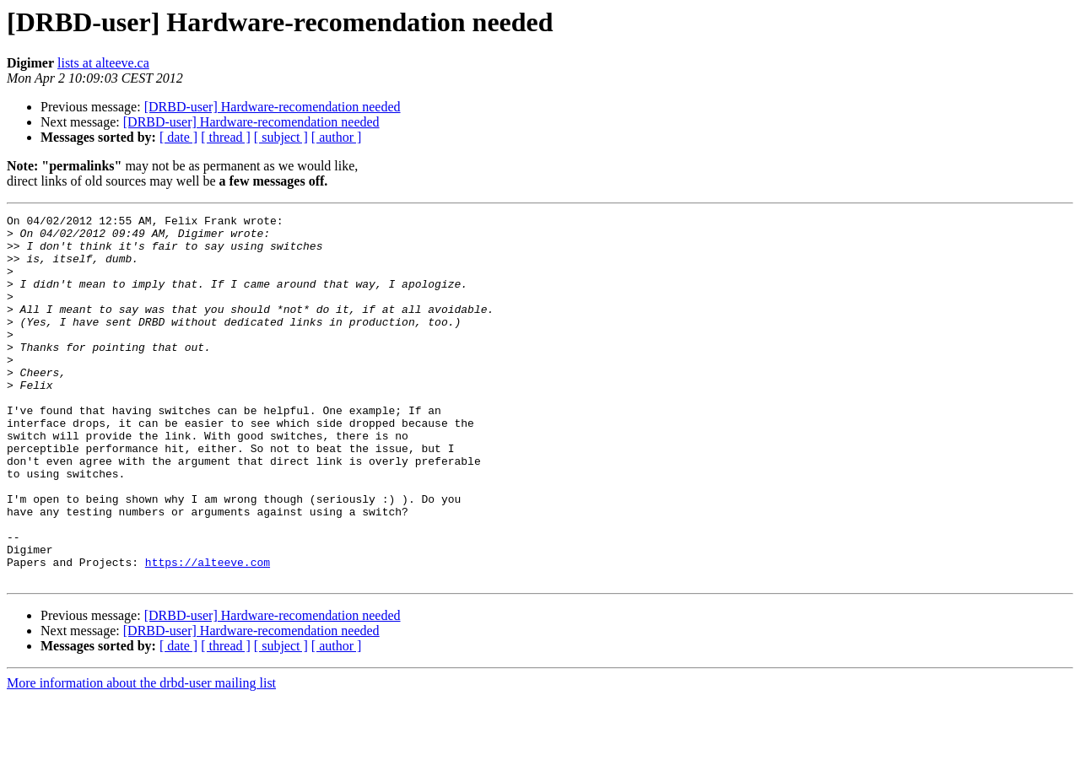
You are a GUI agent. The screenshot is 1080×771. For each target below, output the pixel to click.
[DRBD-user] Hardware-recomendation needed (272, 107)
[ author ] (336, 137)
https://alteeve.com (207, 632)
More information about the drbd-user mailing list (141, 756)
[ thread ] (226, 137)
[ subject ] (281, 137)
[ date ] (178, 137)
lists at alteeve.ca (103, 63)
